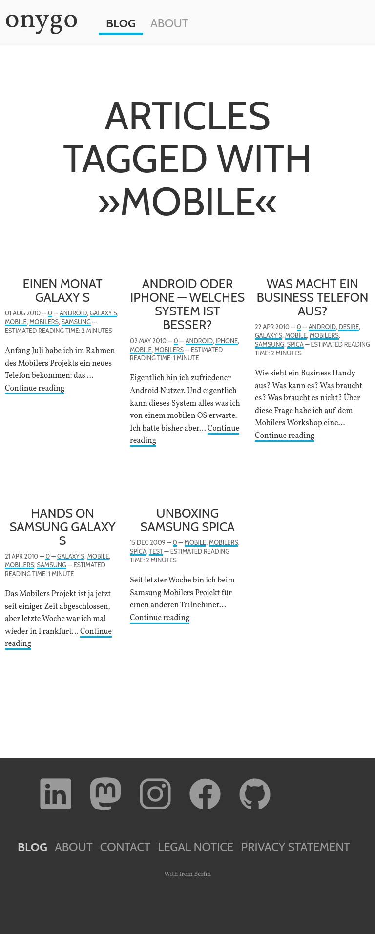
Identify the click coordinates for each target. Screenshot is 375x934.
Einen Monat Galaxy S (62, 290)
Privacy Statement (295, 847)
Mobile (16, 322)
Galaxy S (103, 313)
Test (156, 551)
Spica (295, 344)
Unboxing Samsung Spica (187, 519)
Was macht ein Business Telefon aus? (313, 297)
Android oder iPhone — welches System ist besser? (187, 304)
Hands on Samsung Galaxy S (62, 526)
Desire (348, 327)
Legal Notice (195, 847)
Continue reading (34, 388)
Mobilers (44, 322)
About (169, 23)
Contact (125, 847)
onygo (39, 20)
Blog (121, 23)
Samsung (76, 322)
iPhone (226, 341)
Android (73, 313)
